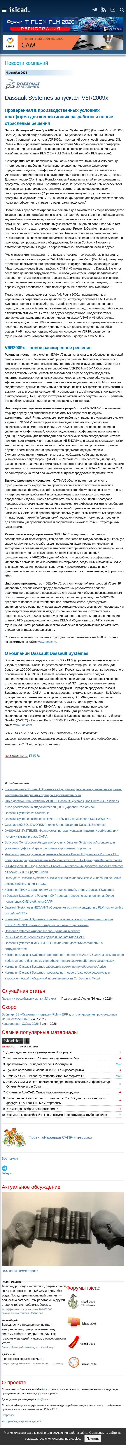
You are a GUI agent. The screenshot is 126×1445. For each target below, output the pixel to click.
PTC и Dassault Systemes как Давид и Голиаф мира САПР (45, 937)
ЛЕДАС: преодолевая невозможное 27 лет (25, 1363)
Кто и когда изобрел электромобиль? (32, 1109)
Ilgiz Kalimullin (9, 1354)
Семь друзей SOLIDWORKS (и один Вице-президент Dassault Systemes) (55, 825)
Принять (93, 1438)
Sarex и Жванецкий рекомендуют (20, 1347)
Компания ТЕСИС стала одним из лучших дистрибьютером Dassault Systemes (59, 890)
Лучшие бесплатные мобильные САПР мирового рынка (45, 1070)
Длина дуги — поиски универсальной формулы (39, 1052)
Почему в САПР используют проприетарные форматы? (45, 1076)
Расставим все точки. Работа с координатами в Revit (43, 1058)
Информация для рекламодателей (21, 1421)
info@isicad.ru (44, 1399)
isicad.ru (46, 1389)
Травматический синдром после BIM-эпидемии (39, 1064)
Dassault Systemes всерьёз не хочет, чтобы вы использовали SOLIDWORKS (58, 819)
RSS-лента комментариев (20, 1271)
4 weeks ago (47, 1347)
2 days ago (37, 1313)
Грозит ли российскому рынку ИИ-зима (29, 998)
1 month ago (57, 1363)
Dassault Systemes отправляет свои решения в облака (42, 931)
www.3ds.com (46, 642)
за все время (29, 1046)
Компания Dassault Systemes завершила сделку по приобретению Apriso (55, 966)
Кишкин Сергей (10, 1320)
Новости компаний (26, 63)
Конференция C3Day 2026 (20, 1023)
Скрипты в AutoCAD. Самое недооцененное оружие (42, 1092)
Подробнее (8, 1415)
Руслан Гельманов (11, 1282)
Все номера (10, 1158)
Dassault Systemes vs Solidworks (27, 813)
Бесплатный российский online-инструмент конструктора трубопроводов (56, 1115)
